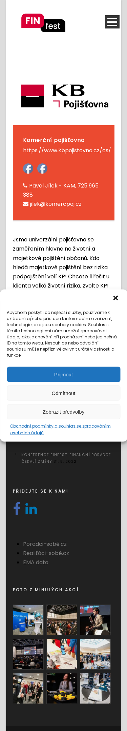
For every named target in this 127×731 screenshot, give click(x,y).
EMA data (35, 562)
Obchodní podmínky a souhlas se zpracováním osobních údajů (60, 429)
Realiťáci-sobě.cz (46, 553)
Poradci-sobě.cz (45, 544)
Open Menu (112, 21)
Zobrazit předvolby (63, 411)
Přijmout (63, 374)
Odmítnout (63, 393)
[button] (116, 299)
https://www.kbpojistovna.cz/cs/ (67, 150)
